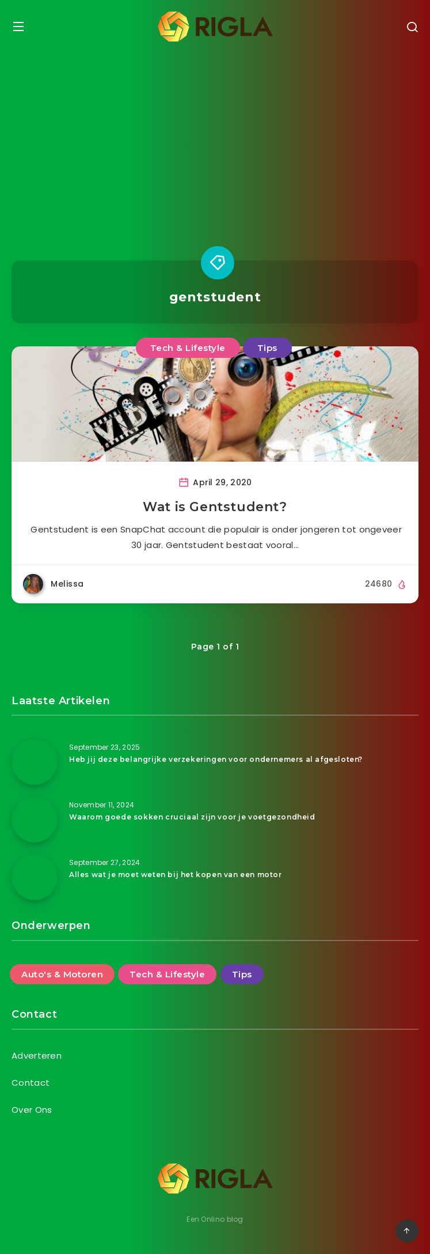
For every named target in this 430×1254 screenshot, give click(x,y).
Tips (267, 347)
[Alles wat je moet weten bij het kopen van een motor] (35, 877)
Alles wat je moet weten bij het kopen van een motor (175, 874)
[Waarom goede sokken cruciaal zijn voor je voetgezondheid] (35, 819)
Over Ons (32, 1110)
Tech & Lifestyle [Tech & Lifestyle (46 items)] (167, 974)
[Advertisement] (215, 139)
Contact (31, 1083)
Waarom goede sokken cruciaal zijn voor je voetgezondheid (192, 817)
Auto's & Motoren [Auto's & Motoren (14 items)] (62, 974)
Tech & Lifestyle (188, 347)
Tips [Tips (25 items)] (242, 974)
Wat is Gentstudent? (215, 507)
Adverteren (37, 1055)
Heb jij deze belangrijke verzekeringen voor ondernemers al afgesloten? (216, 759)
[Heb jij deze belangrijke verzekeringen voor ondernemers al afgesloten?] (35, 762)
